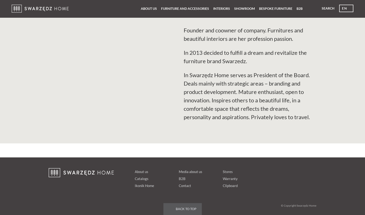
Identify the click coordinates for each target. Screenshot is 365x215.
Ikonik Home (144, 186)
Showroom (244, 8)
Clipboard (230, 186)
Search (328, 8)
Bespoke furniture (275, 8)
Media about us (190, 172)
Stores (228, 172)
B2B (300, 8)
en (344, 8)
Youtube (301, 170)
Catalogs (142, 179)
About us (149, 8)
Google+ (293, 170)
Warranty (230, 179)
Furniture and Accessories (185, 8)
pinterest (284, 170)
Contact (185, 186)
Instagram (310, 170)
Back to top (186, 209)
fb (275, 170)
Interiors (221, 8)
